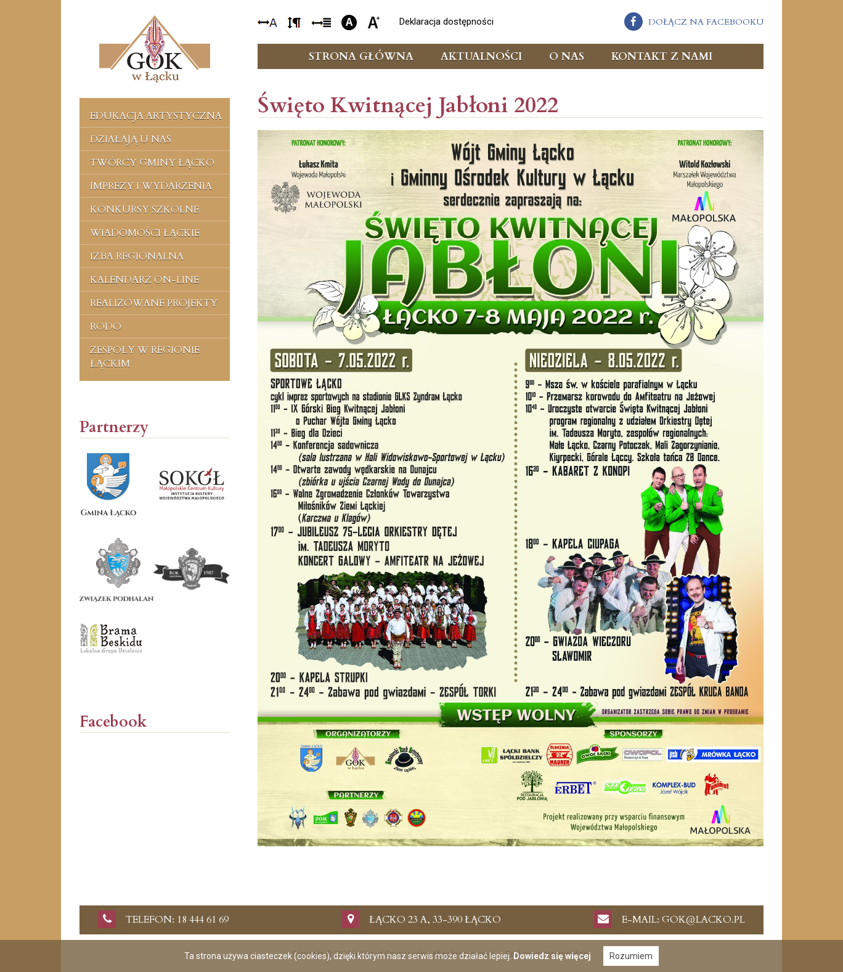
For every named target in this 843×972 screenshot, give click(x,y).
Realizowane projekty (154, 303)
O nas (566, 56)
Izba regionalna (137, 256)
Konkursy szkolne (144, 209)
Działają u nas (130, 139)
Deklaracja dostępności (446, 21)
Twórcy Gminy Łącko (152, 162)
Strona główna (361, 56)
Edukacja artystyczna (156, 116)
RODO (105, 326)
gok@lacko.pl (703, 919)
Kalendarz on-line (144, 280)
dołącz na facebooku (706, 22)
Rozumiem (631, 956)
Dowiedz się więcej (552, 956)
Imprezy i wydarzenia (151, 186)
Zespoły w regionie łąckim (145, 356)
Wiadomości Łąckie (145, 233)
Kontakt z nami (661, 56)
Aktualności (481, 56)
